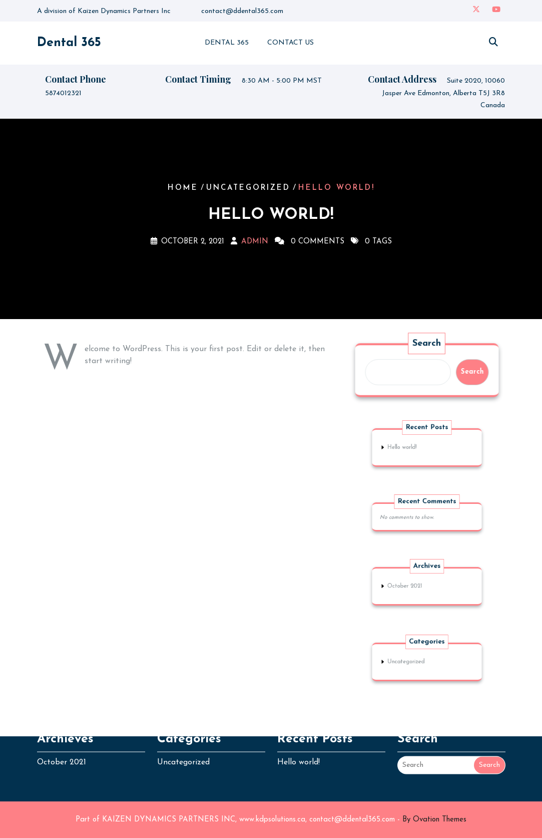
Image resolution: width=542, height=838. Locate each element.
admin (254, 241)
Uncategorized (248, 188)
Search (427, 344)
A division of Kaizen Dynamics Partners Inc (104, 11)
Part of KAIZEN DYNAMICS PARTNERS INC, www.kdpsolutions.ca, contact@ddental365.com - (271, 819)
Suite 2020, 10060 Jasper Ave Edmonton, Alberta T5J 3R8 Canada (443, 94)
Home (183, 188)
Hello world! (406, 447)
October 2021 (408, 586)
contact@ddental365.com (242, 11)
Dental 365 (69, 43)
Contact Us (290, 43)
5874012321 (63, 94)
